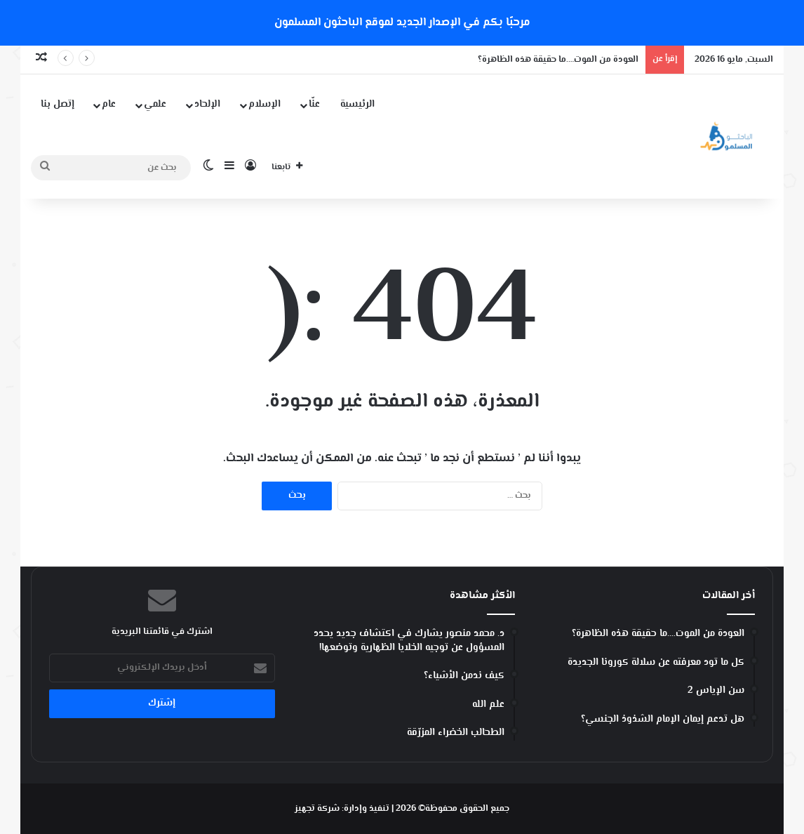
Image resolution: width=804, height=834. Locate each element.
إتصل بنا (57, 104)
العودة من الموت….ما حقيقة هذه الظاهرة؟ (558, 60)
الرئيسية (357, 104)
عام (109, 104)
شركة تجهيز (317, 809)
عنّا (314, 104)
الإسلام (264, 104)
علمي (155, 104)
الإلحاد (207, 104)
